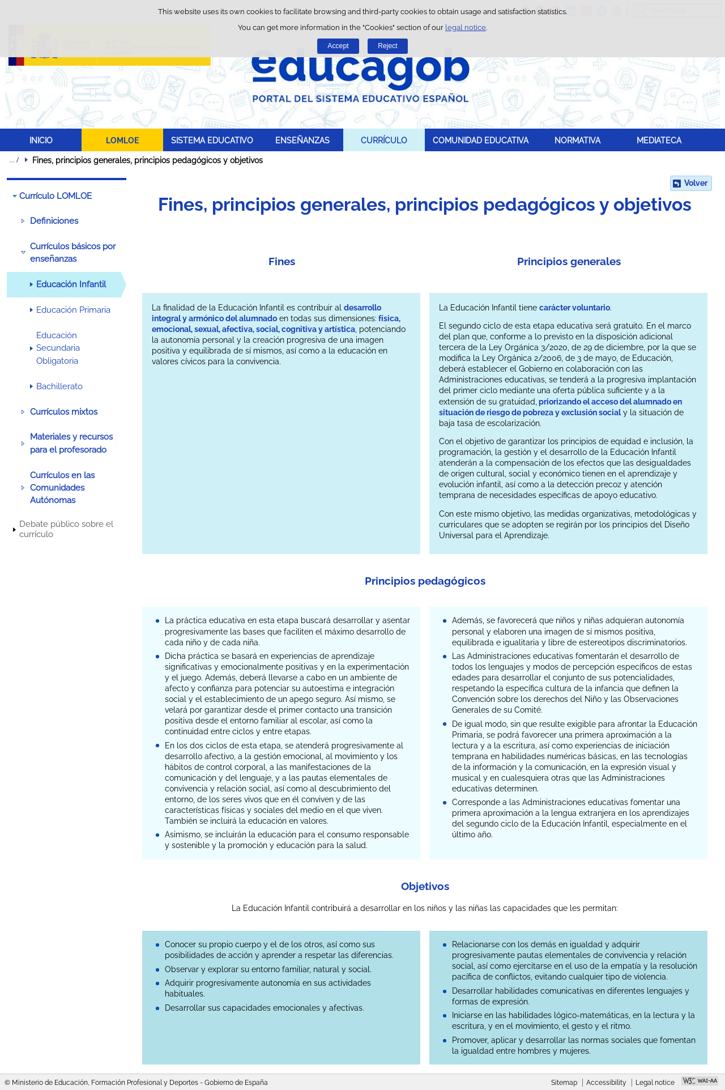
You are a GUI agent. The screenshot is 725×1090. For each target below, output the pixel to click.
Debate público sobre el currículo (66, 529)
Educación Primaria (73, 310)
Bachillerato (59, 386)
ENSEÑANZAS (302, 140)
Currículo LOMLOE (55, 196)
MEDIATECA (659, 140)
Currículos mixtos (63, 412)
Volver (695, 183)
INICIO (41, 140)
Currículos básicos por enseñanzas (73, 252)
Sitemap (564, 1083)
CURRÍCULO (384, 140)
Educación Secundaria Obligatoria (58, 348)
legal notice (465, 27)
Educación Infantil (71, 284)
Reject (387, 46)
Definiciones (54, 221)
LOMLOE (122, 140)
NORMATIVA (577, 140)
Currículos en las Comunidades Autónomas (62, 488)
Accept (337, 46)
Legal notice (655, 1083)
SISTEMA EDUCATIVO (212, 140)
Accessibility (606, 1083)
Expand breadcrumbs (14, 160)
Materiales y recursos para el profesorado (71, 443)
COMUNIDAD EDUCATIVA (480, 140)
